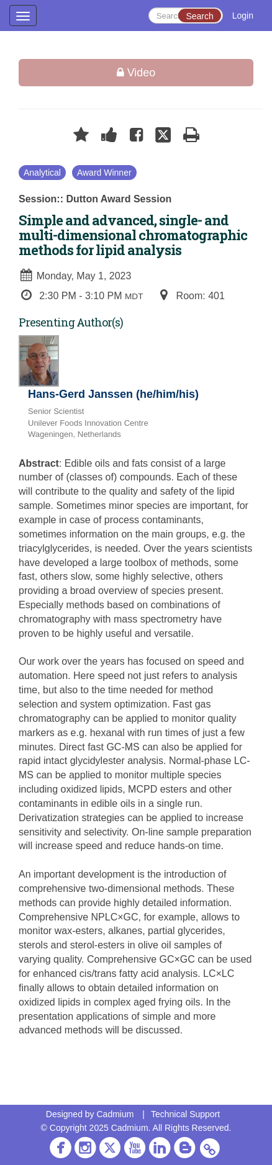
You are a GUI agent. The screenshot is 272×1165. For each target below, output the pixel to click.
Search (199, 16)
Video (136, 72)
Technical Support (185, 1114)
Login (242, 15)
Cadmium (115, 1114)
